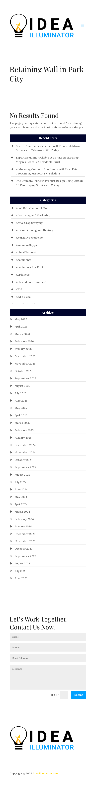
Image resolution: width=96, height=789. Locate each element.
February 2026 (24, 341)
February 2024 (24, 519)
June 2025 (21, 400)
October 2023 (23, 548)
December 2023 (25, 534)
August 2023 (22, 563)
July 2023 (20, 571)
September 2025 (25, 378)
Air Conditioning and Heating (34, 230)
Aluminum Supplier (28, 245)
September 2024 (25, 467)
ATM (19, 289)
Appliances (23, 274)
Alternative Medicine (29, 237)
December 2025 (25, 356)
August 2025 (22, 385)
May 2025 (21, 408)
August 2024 (22, 474)
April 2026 (21, 326)
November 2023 (25, 541)
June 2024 (21, 489)
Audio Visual (23, 296)
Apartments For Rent (29, 267)
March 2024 (22, 511)
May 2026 (21, 319)
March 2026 (22, 334)
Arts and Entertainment (31, 282)
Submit (78, 694)
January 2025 (23, 437)
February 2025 (24, 430)
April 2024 (21, 504)
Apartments (23, 259)
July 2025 (20, 393)
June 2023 (21, 578)
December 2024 (25, 445)
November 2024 (25, 452)
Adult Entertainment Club (32, 208)
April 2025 (21, 415)
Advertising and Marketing (33, 215)
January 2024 (23, 526)
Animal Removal (26, 252)
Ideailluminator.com (46, 773)
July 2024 (20, 482)
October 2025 (23, 371)
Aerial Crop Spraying (29, 222)
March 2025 (22, 422)
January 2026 (23, 348)
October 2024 (24, 459)
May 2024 (21, 496)
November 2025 (25, 363)
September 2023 (25, 556)
